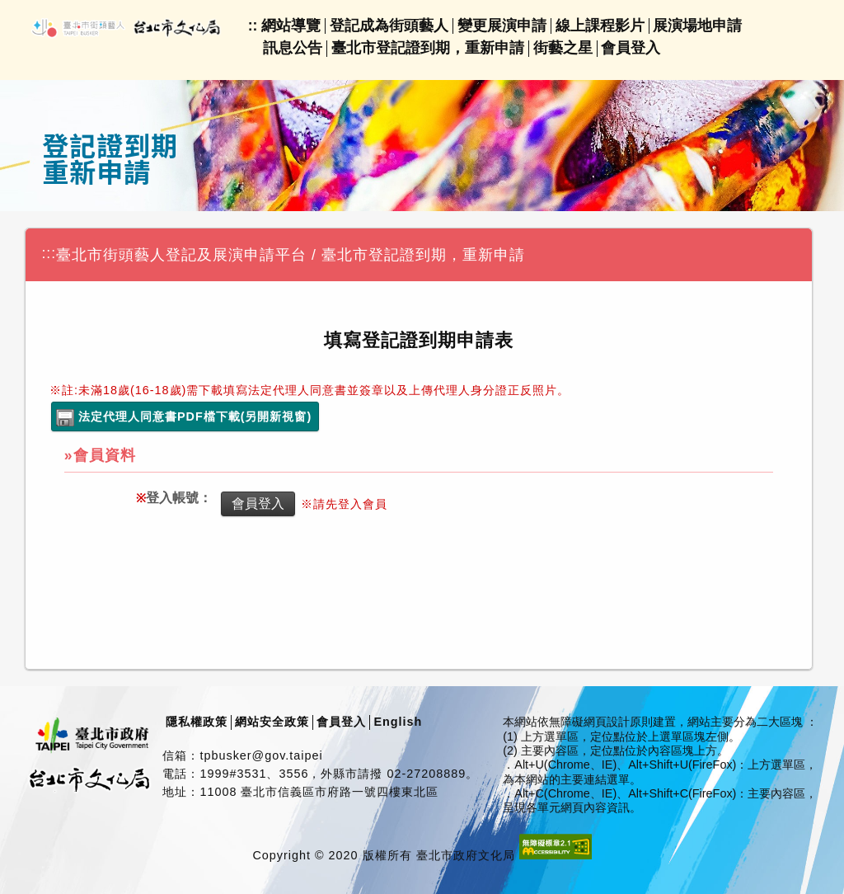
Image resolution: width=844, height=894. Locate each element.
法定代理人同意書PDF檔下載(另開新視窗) (195, 416)
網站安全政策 (272, 721)
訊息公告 (292, 48)
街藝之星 (563, 48)
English (397, 721)
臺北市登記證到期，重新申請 (427, 48)
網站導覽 (291, 25)
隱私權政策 (196, 721)
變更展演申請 (501, 25)
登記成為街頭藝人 (389, 25)
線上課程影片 (600, 25)
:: (253, 25)
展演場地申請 (697, 25)
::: (48, 253)
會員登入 (630, 48)
